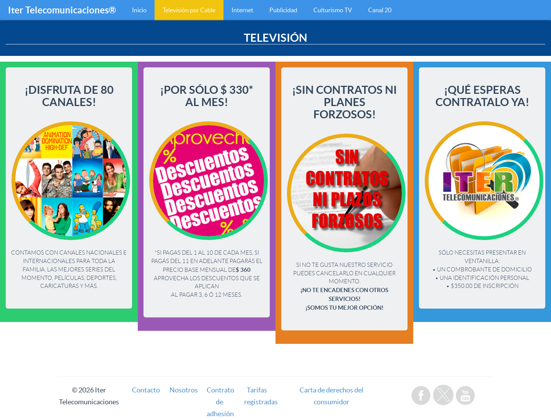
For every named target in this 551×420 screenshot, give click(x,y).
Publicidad (283, 10)
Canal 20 (379, 10)
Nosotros (184, 390)
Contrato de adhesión (220, 402)
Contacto (146, 390)
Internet (242, 10)
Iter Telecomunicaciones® (62, 10)
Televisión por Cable (189, 10)
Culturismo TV (332, 10)
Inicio (139, 10)
